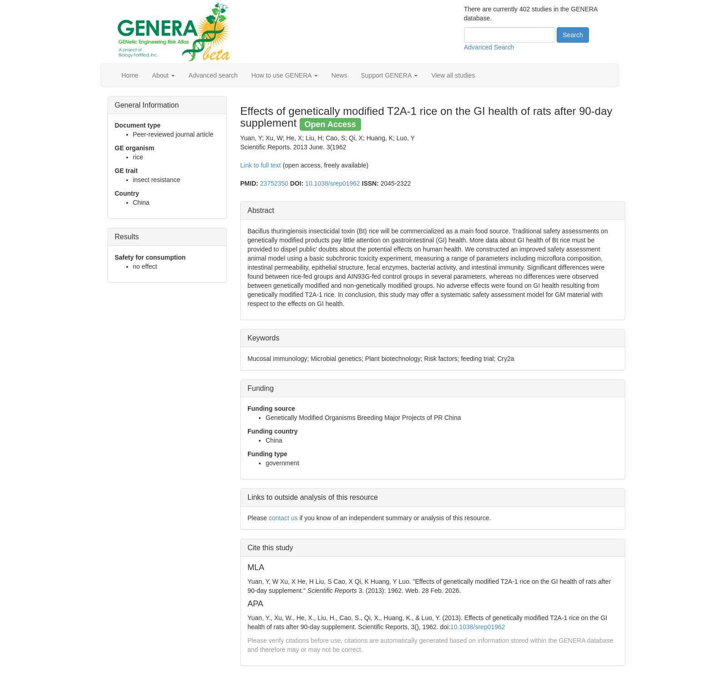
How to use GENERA (285, 75)
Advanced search (212, 75)
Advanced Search (489, 47)
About (163, 75)
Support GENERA (389, 75)
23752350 (274, 183)
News (339, 75)
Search (573, 35)
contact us (283, 518)
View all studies (453, 75)
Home (130, 75)
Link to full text (260, 165)
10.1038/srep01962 (332, 183)
